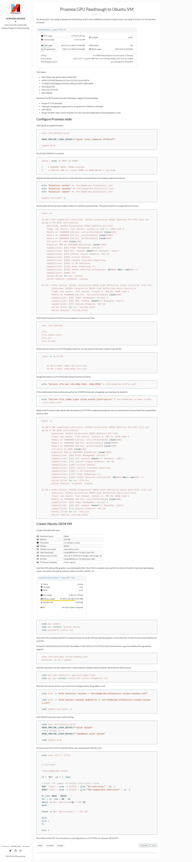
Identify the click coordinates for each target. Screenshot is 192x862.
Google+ (60, 845)
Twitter (40, 845)
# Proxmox (144, 845)
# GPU (154, 845)
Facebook (50, 845)
